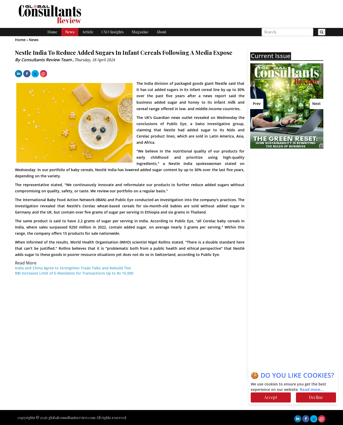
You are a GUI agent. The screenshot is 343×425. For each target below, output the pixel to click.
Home (52, 31)
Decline (316, 397)
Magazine (140, 31)
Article (88, 31)
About (161, 31)
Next (316, 104)
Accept (270, 397)
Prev (257, 104)
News (69, 31)
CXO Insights (112, 31)
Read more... (311, 389)
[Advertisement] (295, 190)
